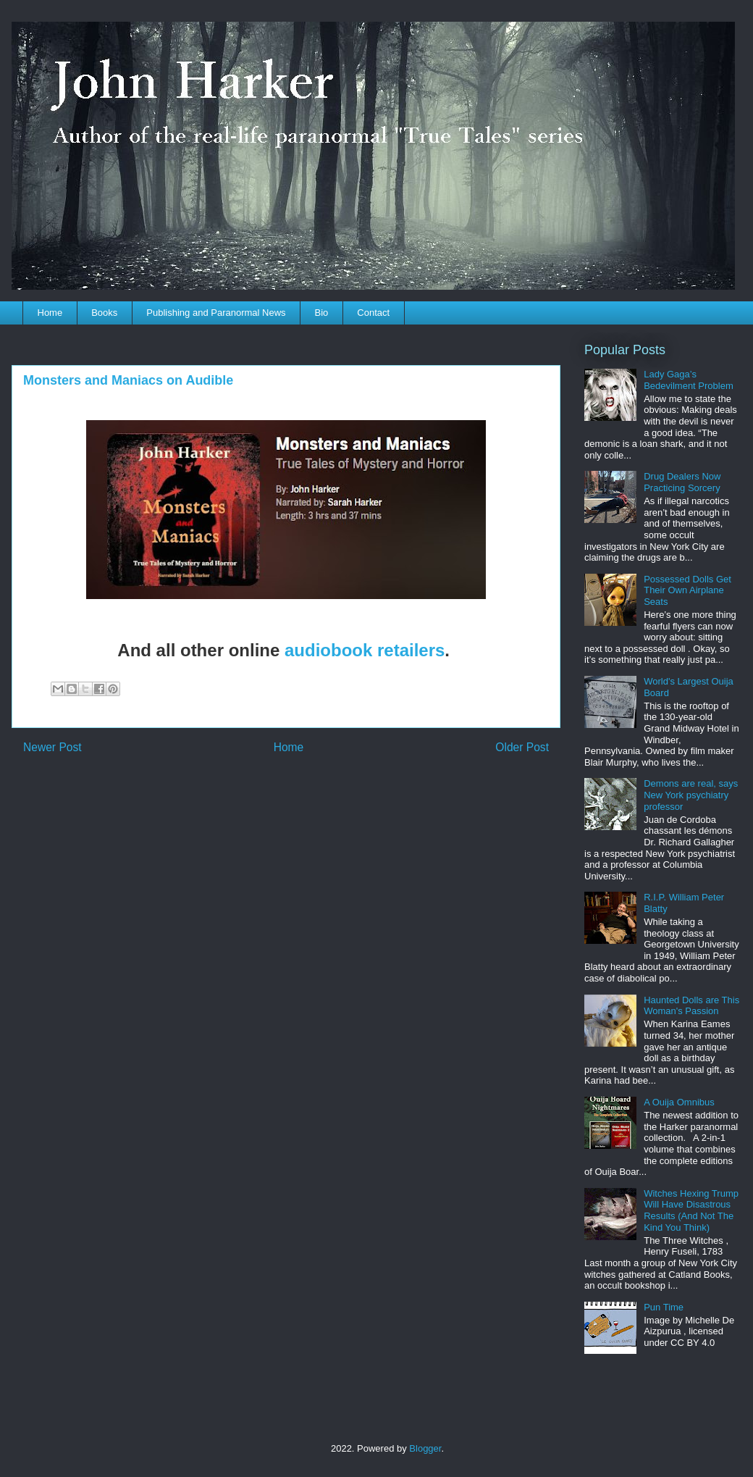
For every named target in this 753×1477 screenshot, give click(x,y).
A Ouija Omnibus (679, 1102)
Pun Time (663, 1307)
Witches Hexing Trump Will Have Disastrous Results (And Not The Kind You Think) (691, 1210)
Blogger (425, 1448)
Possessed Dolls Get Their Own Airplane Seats (687, 590)
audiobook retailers (365, 650)
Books (104, 312)
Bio (322, 312)
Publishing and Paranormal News (215, 312)
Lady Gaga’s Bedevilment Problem (688, 380)
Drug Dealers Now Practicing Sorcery (682, 482)
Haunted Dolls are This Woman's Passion (691, 1006)
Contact (373, 312)
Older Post (522, 747)
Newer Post (52, 747)
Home (50, 312)
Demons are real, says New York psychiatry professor (691, 794)
